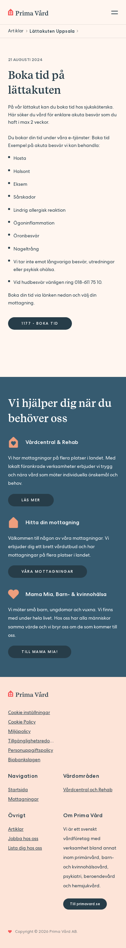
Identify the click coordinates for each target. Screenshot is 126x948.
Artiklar (16, 829)
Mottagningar (23, 799)
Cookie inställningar (29, 712)
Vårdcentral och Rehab (88, 790)
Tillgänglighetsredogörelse (32, 741)
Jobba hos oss (23, 838)
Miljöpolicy (19, 731)
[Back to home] (28, 12)
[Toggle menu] (112, 12)
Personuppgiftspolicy (30, 750)
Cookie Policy (22, 722)
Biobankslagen (24, 760)
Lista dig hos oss (25, 848)
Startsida (18, 790)
